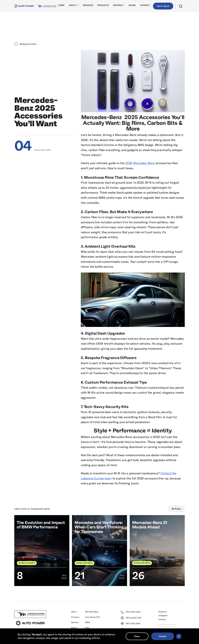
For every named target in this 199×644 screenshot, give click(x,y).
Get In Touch (163, 6)
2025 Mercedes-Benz (140, 163)
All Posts (176, 509)
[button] (74, 6)
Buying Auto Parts (40, 509)
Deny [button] (137, 636)
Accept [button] (162, 636)
